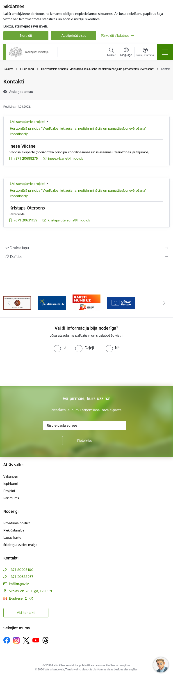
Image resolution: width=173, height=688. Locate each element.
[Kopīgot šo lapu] (86, 256)
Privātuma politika (16, 523)
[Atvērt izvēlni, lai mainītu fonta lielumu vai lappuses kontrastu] (145, 52)
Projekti (9, 491)
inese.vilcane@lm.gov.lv (65, 158)
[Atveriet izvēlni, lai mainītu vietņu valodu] (126, 52)
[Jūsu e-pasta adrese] (84, 425)
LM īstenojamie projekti (27, 122)
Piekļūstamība (13, 530)
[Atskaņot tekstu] (21, 91)
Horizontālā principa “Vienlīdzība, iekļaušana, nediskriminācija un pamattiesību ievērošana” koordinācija (78, 131)
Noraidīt (26, 35)
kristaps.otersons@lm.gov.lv (69, 220)
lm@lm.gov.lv (19, 584)
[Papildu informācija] (31, 598)
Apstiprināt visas (73, 35)
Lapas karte (12, 537)
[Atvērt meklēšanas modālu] (111, 52)
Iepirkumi (10, 483)
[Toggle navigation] (165, 52)
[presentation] (37, 369)
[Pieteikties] (84, 440)
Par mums (11, 498)
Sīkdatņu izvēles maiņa (20, 545)
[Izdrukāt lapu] (86, 248)
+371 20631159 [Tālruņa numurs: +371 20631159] (25, 220)
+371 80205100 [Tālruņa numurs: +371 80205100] (21, 570)
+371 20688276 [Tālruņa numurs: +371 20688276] (26, 158)
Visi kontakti (26, 612)
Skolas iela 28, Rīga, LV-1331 (30, 591)
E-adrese (16, 598)
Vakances (10, 476)
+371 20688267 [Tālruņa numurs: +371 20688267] (21, 577)
